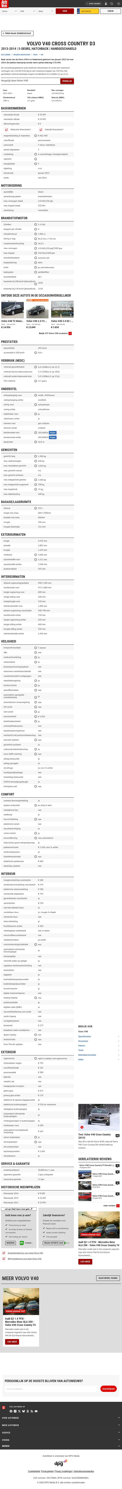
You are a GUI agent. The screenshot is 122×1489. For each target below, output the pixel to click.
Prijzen (52, 432)
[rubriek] (46, 11)
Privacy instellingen (64, 1471)
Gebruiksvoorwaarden (84, 1471)
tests (81, 1050)
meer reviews (109, 1205)
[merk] (10, 11)
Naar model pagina (108, 1278)
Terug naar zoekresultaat (18, 33)
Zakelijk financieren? (54, 129)
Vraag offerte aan (53, 1243)
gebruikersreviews (87, 1055)
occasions (83, 1041)
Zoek (65, 11)
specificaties (84, 1036)
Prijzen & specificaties (21, 55)
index (81, 1059)
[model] (28, 11)
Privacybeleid (47, 1471)
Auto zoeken (5, 55)
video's (81, 1045)
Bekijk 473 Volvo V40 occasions (53, 333)
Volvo (35, 55)
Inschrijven (109, 1388)
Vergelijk (67, 81)
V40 (42, 55)
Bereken (11, 1243)
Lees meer (85, 1261)
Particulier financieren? (20, 129)
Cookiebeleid (34, 1471)
